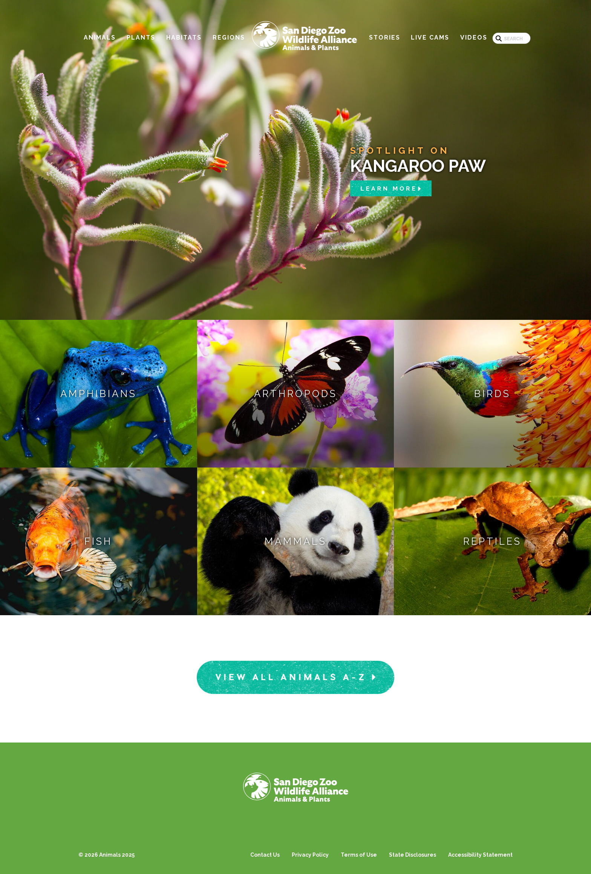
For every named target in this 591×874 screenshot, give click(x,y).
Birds (492, 393)
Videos (473, 37)
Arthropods (295, 393)
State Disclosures (412, 855)
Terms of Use (359, 855)
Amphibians (98, 393)
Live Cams (430, 37)
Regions (229, 37)
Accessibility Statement (480, 855)
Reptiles (492, 541)
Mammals (296, 541)
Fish (98, 541)
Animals (100, 37)
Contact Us (265, 855)
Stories (384, 37)
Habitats (184, 37)
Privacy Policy (310, 855)
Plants (141, 37)
